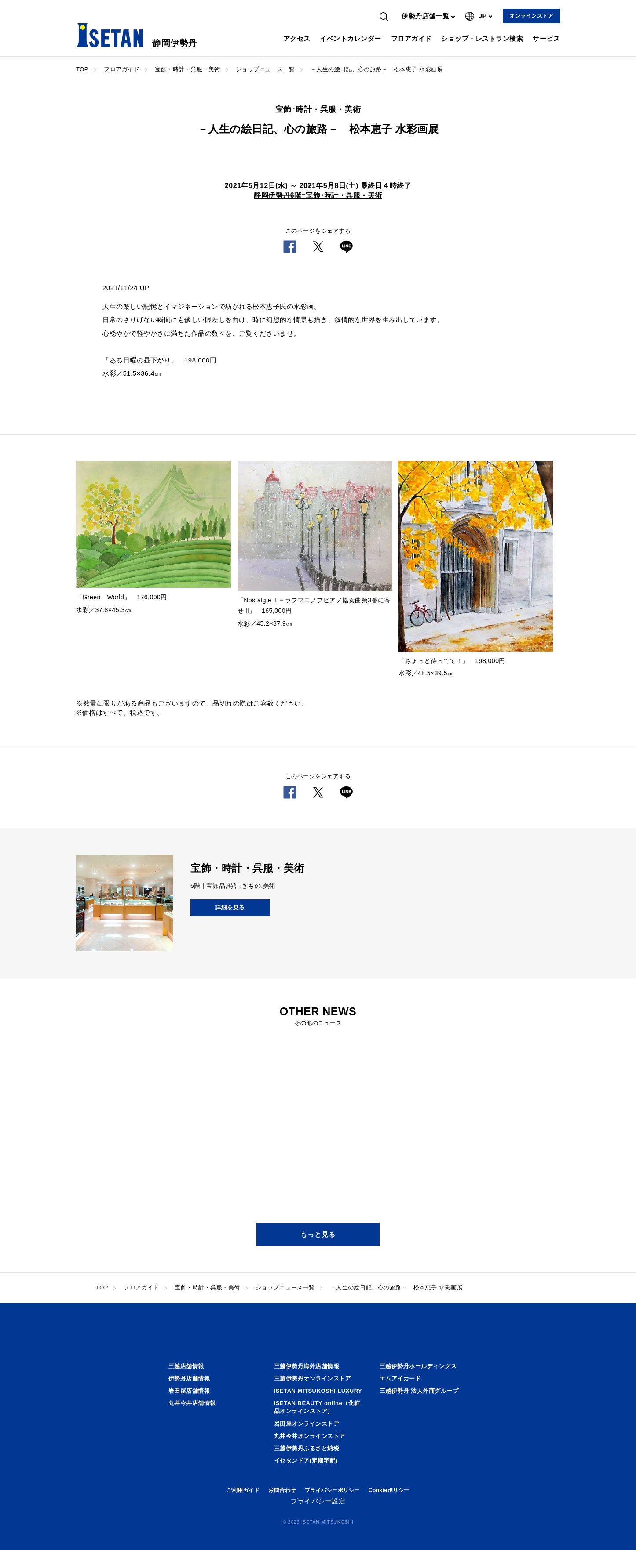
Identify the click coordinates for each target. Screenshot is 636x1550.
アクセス (297, 38)
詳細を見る (230, 907)
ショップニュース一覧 (265, 69)
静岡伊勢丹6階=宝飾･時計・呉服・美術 (318, 195)
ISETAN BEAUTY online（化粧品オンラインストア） (317, 1407)
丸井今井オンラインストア (309, 1436)
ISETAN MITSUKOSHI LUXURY (318, 1390)
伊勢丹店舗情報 (189, 1378)
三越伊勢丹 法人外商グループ (419, 1390)
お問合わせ (282, 1490)
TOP (82, 69)
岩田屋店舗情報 (189, 1390)
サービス (546, 38)
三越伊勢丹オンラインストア (312, 1378)
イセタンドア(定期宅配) (306, 1460)
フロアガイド (411, 38)
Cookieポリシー (389, 1490)
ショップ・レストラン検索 (482, 38)
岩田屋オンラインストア (307, 1423)
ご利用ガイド (243, 1490)
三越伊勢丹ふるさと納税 (307, 1448)
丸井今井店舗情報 (192, 1403)
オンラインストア (531, 16)
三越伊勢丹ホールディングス (418, 1366)
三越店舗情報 (186, 1366)
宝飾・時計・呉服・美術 (187, 69)
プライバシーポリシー (332, 1490)
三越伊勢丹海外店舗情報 (307, 1366)
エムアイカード (400, 1378)
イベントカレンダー (350, 38)
